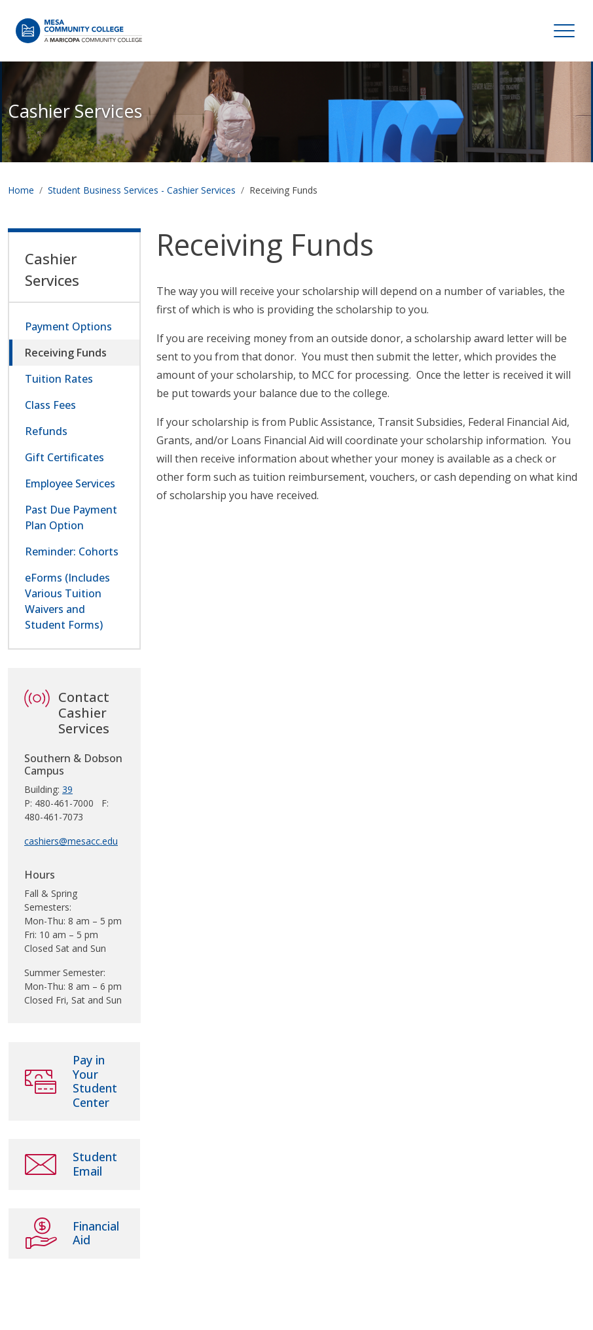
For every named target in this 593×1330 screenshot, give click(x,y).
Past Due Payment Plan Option (71, 517)
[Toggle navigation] (564, 31)
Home (21, 190)
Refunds (46, 431)
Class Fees (50, 405)
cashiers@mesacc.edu (71, 841)
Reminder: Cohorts (71, 551)
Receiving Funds (66, 352)
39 (67, 789)
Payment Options (68, 326)
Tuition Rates (59, 379)
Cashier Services (75, 111)
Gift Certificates (64, 457)
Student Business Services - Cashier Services (142, 190)
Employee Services (70, 483)
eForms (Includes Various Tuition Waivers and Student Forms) (67, 601)
